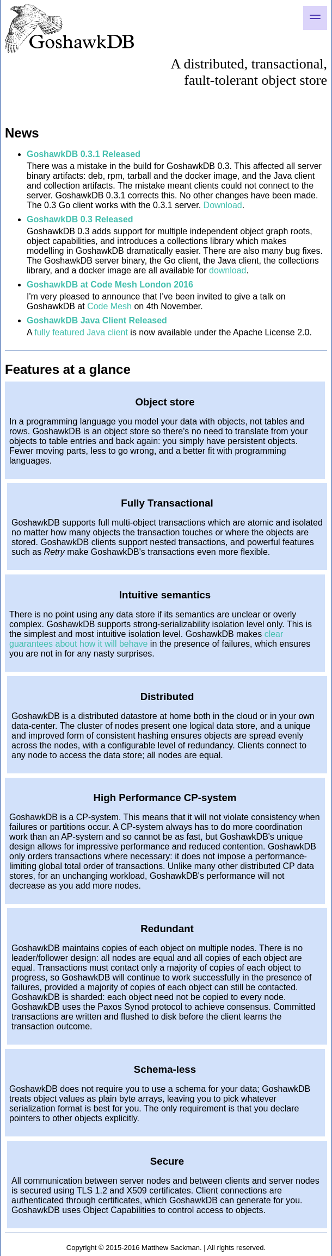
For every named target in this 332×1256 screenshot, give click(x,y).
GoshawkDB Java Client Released (97, 320)
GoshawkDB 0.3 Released (80, 219)
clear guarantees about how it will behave (146, 638)
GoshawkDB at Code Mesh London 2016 (110, 284)
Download (223, 205)
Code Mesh (109, 306)
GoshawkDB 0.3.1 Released (83, 154)
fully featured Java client (81, 332)
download (228, 270)
